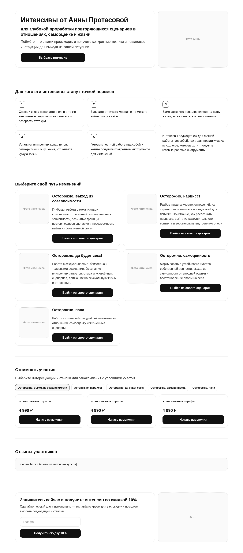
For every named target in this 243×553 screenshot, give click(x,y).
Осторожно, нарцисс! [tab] (88, 387)
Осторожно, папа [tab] (204, 387)
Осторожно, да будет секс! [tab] (126, 387)
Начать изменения (49, 419)
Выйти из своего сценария (82, 238)
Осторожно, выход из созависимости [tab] (42, 387)
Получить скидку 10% (50, 533)
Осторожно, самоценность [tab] (168, 387)
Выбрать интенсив (53, 57)
